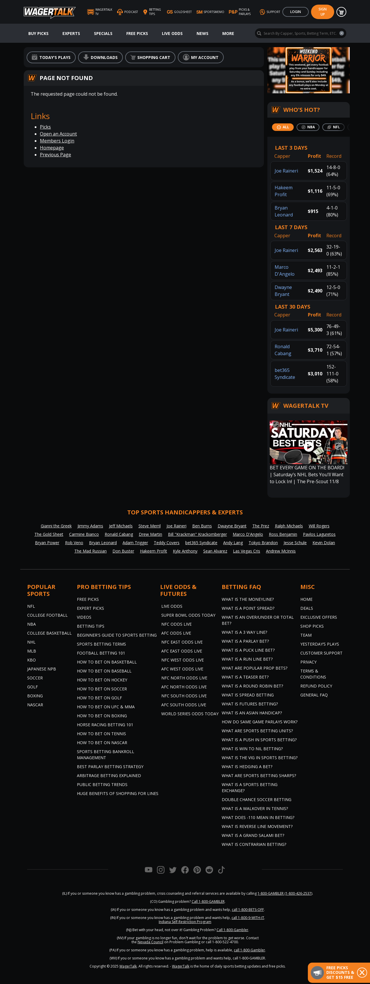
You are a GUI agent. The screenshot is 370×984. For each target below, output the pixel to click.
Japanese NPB (41, 669)
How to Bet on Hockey (102, 680)
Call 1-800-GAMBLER (208, 901)
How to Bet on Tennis (101, 733)
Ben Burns (202, 526)
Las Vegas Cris (246, 551)
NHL (31, 642)
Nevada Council (150, 941)
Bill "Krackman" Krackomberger (197, 534)
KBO (31, 660)
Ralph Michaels (289, 526)
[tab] (283, 127)
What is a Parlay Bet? (245, 641)
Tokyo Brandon (263, 542)
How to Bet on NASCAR (102, 742)
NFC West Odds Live (182, 660)
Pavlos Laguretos (319, 534)
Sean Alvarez (215, 551)
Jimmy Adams (90, 526)
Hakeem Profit (153, 551)
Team (306, 635)
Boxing (35, 695)
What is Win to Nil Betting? (252, 748)
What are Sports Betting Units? (257, 730)
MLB (31, 651)
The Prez (260, 526)
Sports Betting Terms (101, 644)
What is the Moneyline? (248, 599)
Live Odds (172, 33)
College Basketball (49, 633)
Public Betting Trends (102, 784)
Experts (71, 33)
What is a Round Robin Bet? (252, 686)
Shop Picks (312, 626)
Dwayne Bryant (232, 526)
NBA (31, 624)
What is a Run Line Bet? (247, 659)
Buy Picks (38, 33)
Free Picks (137, 33)
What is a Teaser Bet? (245, 677)
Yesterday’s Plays (319, 644)
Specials (103, 33)
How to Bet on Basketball (107, 662)
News (202, 33)
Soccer (35, 678)
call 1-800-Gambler (249, 950)
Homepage (52, 147)
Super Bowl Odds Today (188, 615)
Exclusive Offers (318, 617)
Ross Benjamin (283, 534)
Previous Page (55, 154)
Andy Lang (233, 542)
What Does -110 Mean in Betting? (258, 817)
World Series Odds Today (190, 713)
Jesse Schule (295, 542)
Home (306, 599)
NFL (31, 606)
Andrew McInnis (281, 551)
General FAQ (314, 695)
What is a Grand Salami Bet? (253, 835)
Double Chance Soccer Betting (256, 799)
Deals (306, 608)
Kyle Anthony (185, 551)
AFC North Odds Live (184, 687)
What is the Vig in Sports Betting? (259, 757)
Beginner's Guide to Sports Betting (117, 635)
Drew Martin (150, 534)
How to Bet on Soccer (102, 689)
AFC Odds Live (176, 633)
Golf (32, 687)
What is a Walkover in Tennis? (255, 808)
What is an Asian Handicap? (252, 713)
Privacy (308, 662)
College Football (47, 615)
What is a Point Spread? (248, 608)
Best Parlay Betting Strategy (110, 766)
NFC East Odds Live (182, 642)
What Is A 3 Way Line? (244, 632)
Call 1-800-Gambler (232, 929)
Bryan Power (47, 542)
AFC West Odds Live (182, 669)
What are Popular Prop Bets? (254, 668)
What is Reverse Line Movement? (257, 826)
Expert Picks (90, 608)
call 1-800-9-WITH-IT (248, 917)
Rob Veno (74, 542)
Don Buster (123, 551)
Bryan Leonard (103, 542)
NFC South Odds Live (184, 695)
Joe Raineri (286, 171)
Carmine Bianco (84, 534)
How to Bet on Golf (99, 698)
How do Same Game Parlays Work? (259, 721)
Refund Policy (316, 686)
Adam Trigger (135, 542)
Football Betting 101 (101, 653)
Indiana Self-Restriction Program (185, 921)
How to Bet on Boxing (102, 715)
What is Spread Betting (248, 695)
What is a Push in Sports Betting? (259, 739)
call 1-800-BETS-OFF (248, 909)
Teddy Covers (167, 542)
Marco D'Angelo (248, 534)
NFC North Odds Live (184, 678)
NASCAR (35, 704)
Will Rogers (319, 526)
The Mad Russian (90, 551)
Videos (84, 617)
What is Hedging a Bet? (247, 766)
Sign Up (323, 12)
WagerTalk (128, 966)
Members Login (57, 141)
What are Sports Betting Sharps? (259, 775)
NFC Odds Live (176, 624)
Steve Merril (149, 526)
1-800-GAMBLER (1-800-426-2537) (285, 893)
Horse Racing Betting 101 (105, 724)
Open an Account (58, 134)
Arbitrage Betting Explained (109, 775)
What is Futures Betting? (250, 704)
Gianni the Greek (56, 526)
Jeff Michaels (121, 526)
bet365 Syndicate (201, 542)
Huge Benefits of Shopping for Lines (117, 793)
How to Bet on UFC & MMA (106, 706)
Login (295, 11)
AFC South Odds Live (183, 704)
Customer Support (321, 653)
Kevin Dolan (323, 542)
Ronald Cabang (119, 534)
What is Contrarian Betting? (254, 844)
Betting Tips (90, 626)
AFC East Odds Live (181, 651)
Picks (45, 127)
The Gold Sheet (48, 534)
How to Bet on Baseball (104, 671)
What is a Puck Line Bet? (248, 650)
